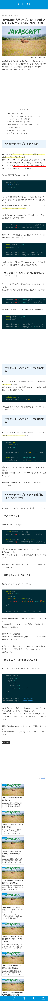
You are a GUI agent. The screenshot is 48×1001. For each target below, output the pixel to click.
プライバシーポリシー (24, 992)
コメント (6, 928)
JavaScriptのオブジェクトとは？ (17, 113)
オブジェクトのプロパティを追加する (19, 122)
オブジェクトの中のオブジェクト (19, 133)
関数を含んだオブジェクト (17, 130)
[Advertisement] (24, 88)
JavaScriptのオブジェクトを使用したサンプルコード (23, 124)
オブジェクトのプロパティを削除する (19, 119)
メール (4, 959)
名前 (3, 952)
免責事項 (39, 992)
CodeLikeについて (8, 992)
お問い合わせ (24, 995)
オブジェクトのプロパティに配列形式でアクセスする (25, 116)
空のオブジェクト (14, 127)
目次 (21, 109)
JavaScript (5, 742)
